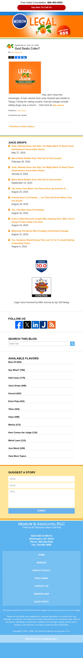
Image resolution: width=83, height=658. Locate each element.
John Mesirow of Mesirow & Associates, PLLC (52, 646)
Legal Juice (41, 24)
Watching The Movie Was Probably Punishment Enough (41, 234)
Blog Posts (41, 613)
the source (59, 105)
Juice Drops (18, 142)
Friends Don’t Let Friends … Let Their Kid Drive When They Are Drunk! (40, 201)
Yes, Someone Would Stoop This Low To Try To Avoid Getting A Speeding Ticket (40, 245)
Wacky (14, 431)
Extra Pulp (17, 407)
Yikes (14, 415)
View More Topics (17, 464)
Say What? (17, 374)
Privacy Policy (41, 580)
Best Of (15, 366)
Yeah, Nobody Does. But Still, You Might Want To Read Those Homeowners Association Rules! (41, 148)
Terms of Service (72, 623)
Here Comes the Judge (23, 439)
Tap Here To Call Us (41, 7)
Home (25, 126)
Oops (14, 423)
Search (72, 347)
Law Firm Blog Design (40, 654)
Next (33, 126)
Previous (14, 126)
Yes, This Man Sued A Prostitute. (29, 212)
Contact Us (41, 597)
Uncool (15, 399)
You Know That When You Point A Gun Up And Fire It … (41, 190)
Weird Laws (17, 448)
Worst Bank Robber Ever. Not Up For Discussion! (38, 159)
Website (41, 572)
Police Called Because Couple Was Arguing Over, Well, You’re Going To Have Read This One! (41, 223)
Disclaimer (41, 588)
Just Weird (17, 456)
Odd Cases (21, 110)
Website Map (41, 605)
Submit (41, 519)
